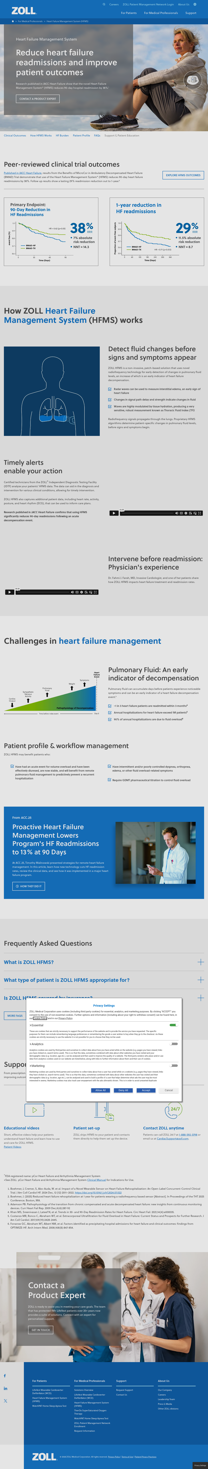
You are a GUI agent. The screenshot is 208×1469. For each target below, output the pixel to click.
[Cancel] (169, 1090)
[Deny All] (123, 1090)
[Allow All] (100, 1090)
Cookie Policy (40, 1018)
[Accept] (146, 1090)
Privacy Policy (65, 1018)
